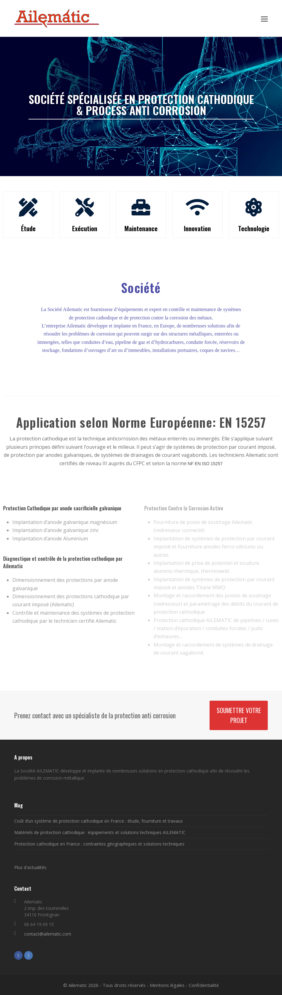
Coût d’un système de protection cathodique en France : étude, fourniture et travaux (98, 821)
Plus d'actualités (30, 867)
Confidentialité (204, 985)
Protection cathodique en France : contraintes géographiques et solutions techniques (99, 844)
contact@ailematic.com (47, 934)
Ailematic (77, 985)
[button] (264, 18)
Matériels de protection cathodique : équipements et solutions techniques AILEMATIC (99, 832)
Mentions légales (167, 985)
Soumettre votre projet (239, 715)
